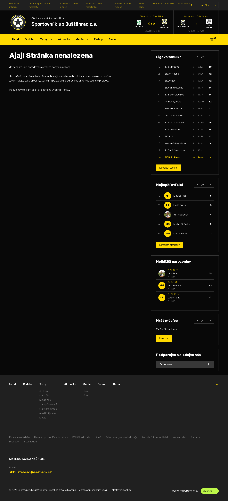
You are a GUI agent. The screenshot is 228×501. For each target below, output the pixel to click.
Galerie (87, 391)
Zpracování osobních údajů (93, 490)
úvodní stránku (60, 89)
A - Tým (208, 5)
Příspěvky (169, 3)
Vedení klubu (179, 437)
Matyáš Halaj (180, 195)
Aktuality (64, 39)
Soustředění (184, 3)
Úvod (15, 39)
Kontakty (157, 3)
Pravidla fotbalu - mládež (155, 437)
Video (86, 395)
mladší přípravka (48, 413)
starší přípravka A (49, 404)
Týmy (46, 39)
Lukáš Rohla (179, 205)
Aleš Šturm (173, 273)
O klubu (29, 39)
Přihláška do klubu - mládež (86, 437)
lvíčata (43, 417)
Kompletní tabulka (168, 167)
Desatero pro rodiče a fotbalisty (51, 437)
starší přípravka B (48, 408)
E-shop (98, 39)
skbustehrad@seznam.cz (30, 472)
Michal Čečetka (181, 224)
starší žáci (45, 395)
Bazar (112, 39)
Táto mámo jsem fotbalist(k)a (121, 437)
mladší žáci (46, 399)
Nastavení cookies (121, 490)
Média (82, 39)
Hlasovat (164, 338)
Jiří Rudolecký (180, 214)
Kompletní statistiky (169, 245)
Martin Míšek (180, 233)
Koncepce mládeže (19, 437)
